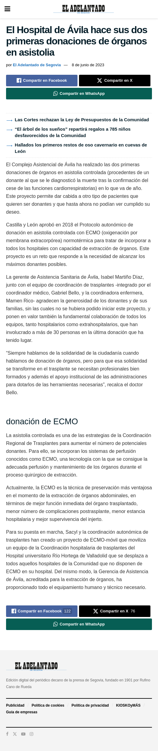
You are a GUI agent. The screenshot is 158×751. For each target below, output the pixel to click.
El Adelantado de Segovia (37, 65)
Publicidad (15, 705)
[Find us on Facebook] (7, 734)
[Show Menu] (7, 9)
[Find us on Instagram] (31, 734)
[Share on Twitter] (114, 80)
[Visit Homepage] (83, 9)
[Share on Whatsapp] (79, 93)
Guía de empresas (21, 712)
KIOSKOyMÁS (128, 705)
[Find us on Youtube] (23, 734)
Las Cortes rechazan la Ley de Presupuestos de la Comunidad (82, 119)
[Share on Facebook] (41, 80)
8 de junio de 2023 (88, 65)
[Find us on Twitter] (15, 734)
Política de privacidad (90, 705)
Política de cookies (47, 705)
